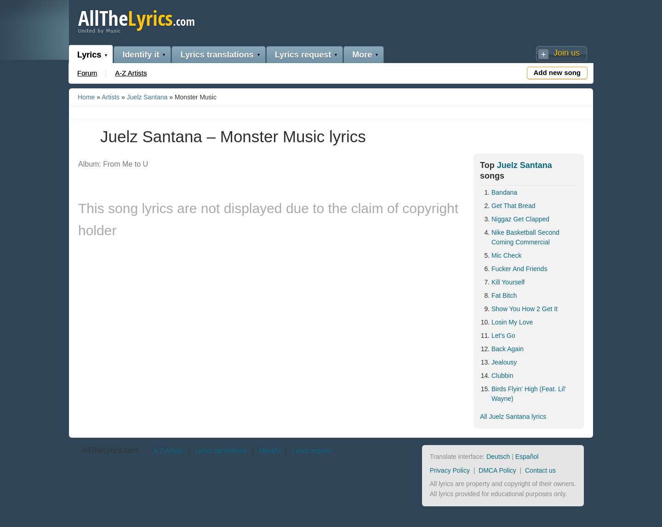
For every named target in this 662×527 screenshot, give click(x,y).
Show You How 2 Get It (524, 309)
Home (86, 97)
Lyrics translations (216, 54)
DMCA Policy (497, 470)
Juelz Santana (147, 97)
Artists (111, 97)
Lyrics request (303, 54)
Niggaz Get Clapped (520, 219)
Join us (567, 53)
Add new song (557, 72)
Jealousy (504, 362)
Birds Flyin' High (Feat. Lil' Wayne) (528, 393)
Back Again (507, 349)
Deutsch (498, 456)
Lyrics (89, 54)
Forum (87, 73)
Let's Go (503, 335)
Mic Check (506, 255)
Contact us (540, 470)
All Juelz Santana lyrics (513, 416)
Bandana (504, 192)
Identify (269, 450)
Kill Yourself (508, 282)
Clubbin (502, 375)
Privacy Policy (450, 470)
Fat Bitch (504, 295)
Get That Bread (513, 205)
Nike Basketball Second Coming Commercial (525, 237)
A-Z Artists (131, 73)
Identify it (140, 54)
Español (527, 456)
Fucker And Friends (519, 268)
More (362, 54)
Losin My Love (512, 322)
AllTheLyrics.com (110, 450)
